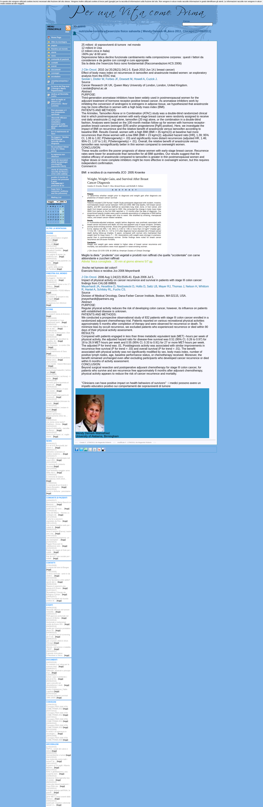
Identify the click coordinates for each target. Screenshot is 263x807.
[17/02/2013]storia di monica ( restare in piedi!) (57, 407)
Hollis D (140, 286)
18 (48, 217)
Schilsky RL (104, 289)
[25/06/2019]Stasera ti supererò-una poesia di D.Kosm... (57, 586)
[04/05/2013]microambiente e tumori (58, 754)
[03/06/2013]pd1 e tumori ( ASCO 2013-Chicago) (57, 641)
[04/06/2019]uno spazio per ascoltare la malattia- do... (57, 339)
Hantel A (90, 289)
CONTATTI (50, 563)
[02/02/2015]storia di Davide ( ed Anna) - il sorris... (58, 376)
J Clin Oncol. (89, 69)
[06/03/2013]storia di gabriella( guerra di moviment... (57, 395)
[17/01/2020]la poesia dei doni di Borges (57, 567)
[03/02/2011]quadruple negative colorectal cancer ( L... (58, 803)
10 (63, 212)
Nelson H (191, 286)
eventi (81, 26)
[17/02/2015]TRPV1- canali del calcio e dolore (57, 749)
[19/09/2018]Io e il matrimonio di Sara (56, 351)
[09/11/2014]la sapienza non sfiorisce (56, 303)
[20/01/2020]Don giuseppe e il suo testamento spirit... (56, 320)
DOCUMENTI (51, 660)
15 (58, 214)
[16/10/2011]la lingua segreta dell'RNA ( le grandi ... (58, 790)
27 (48, 209)
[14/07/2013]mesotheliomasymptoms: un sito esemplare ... (57, 538)
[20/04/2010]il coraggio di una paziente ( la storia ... (58, 261)
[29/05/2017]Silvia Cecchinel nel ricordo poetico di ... (57, 598)
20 (53, 217)
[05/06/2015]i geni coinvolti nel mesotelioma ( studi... (57, 683)
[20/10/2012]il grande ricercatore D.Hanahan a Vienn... (57, 653)
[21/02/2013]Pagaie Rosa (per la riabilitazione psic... (56, 544)
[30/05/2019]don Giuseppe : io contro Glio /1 (58, 345)
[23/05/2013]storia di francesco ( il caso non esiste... (57, 389)
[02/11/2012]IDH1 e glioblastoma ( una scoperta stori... (56, 772)
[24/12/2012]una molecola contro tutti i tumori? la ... (56, 759)
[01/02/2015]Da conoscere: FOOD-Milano (58, 290)
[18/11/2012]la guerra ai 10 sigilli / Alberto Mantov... (58, 765)
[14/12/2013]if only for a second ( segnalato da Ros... (56, 519)
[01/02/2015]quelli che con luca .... (57, 507)
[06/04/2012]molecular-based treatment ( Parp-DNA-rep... (57, 784)
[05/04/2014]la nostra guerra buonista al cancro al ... (57, 382)
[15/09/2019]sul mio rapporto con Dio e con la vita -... (57, 326)
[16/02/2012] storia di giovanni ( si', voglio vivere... (57, 434)
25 (48, 220)
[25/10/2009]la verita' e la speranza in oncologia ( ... (56, 731)
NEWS (49, 441)
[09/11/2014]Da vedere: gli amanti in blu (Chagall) (57, 297)
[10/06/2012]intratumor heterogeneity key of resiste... (58, 778)
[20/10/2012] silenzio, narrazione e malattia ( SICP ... (58, 647)
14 (55, 214)
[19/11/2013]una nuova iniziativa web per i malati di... (58, 525)
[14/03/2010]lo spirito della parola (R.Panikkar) (54, 267)
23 (60, 217)
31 (63, 220)
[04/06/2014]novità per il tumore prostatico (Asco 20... (58, 628)
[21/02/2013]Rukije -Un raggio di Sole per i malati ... (58, 550)
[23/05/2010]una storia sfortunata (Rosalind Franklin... (57, 248)
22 (58, 217)
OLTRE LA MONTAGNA (56, 228)
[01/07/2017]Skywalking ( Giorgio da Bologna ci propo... (56, 592)
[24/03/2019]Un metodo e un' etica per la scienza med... (57, 664)
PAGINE (49, 233)
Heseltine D (108, 286)
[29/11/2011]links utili (52, 243)
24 (63, 217)
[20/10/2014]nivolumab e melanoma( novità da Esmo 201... (57, 622)
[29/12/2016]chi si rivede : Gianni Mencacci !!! (58, 364)
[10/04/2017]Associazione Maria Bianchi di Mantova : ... (58, 502)
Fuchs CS (119, 289)
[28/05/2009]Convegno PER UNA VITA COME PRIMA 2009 (57, 738)
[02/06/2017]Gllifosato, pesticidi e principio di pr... (58, 670)
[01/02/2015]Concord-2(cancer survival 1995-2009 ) (57, 695)
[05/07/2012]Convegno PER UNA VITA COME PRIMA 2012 (57, 713)
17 (63, 214)
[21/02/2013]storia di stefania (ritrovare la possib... (57, 401)
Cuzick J (151, 79)
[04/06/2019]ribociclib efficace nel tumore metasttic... (57, 610)
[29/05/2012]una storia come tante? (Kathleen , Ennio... (56, 422)
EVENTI (49, 605)
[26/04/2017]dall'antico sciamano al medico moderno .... (57, 452)
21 (55, 217)
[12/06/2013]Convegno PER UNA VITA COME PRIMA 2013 (57, 706)
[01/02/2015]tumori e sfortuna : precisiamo (58, 491)
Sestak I (86, 79)
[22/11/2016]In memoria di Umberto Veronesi (55, 464)
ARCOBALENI (52, 744)
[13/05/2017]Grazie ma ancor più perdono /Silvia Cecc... (58, 358)
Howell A (139, 79)
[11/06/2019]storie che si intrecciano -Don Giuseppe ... (58, 333)
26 (50, 220)
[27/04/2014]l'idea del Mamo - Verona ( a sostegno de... (57, 513)
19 (50, 217)
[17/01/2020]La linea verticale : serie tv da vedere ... (58, 574)
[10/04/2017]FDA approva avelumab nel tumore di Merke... (57, 616)
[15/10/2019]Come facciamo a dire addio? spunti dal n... (58, 580)
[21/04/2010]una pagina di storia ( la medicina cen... (55, 254)
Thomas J (178, 286)
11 (48, 214)
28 (50, 209)
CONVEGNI (51, 702)
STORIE (49, 309)
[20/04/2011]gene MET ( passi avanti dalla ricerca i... (58, 796)
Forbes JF (112, 79)
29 (53, 209)
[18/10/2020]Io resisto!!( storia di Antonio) (58, 314)
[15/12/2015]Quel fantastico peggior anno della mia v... (58, 470)
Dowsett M (126, 79)
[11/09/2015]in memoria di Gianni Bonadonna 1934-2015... (56, 478)
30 (55, 209)
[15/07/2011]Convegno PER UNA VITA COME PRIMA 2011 (57, 719)
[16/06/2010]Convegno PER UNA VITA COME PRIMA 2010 (57, 725)
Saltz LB (152, 286)
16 (60, 214)
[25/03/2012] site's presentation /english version (57, 238)
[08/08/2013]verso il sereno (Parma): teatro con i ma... (58, 531)
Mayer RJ (164, 286)
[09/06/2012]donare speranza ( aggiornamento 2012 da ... (57, 415)
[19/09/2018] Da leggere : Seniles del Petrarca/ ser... (56, 278)
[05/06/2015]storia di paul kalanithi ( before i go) (58, 370)
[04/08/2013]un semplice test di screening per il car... (58, 634)
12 (50, 214)
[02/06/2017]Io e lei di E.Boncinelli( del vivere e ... (56, 445)
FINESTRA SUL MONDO (56, 273)
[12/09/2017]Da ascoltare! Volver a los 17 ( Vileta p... (58, 284)
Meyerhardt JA (90, 286)
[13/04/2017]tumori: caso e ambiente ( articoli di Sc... (56, 677)
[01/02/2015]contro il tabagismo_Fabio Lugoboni (56, 689)
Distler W (98, 79)
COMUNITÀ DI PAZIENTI (56, 498)
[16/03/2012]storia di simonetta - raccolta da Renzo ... (57, 428)
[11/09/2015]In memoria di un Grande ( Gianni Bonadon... (57, 485)
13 (53, 214)
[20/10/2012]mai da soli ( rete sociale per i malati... (58, 556)
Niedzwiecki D (125, 286)
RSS (68, 29)
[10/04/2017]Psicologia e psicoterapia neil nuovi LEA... (58, 458)
